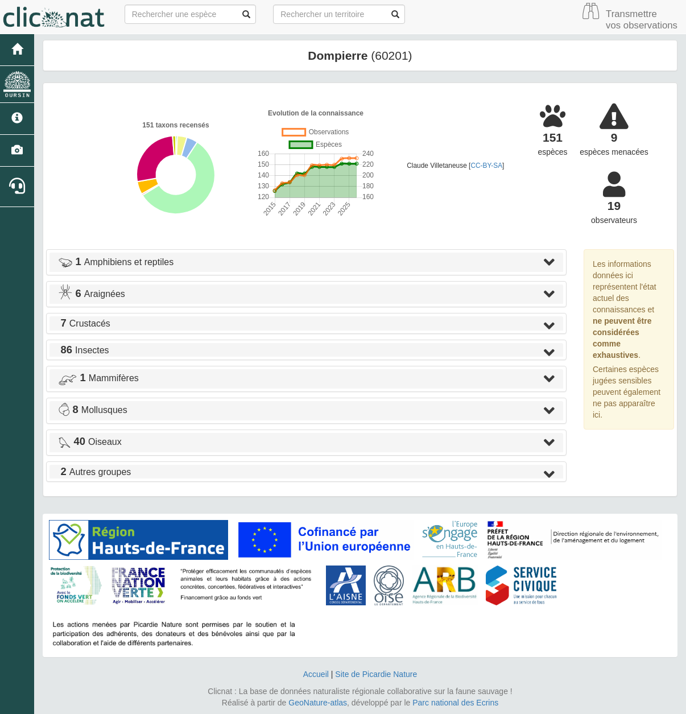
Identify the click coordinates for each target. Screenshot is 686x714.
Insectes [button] (83, 350)
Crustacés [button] (84, 323)
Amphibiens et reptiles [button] (115, 262)
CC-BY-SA (486, 166)
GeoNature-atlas (317, 702)
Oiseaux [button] (90, 442)
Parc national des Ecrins (455, 702)
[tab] (306, 262)
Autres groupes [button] (94, 472)
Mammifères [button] (98, 378)
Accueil (316, 674)
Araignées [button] (91, 294)
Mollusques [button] (92, 410)
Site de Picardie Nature (376, 674)
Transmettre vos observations (641, 20)
